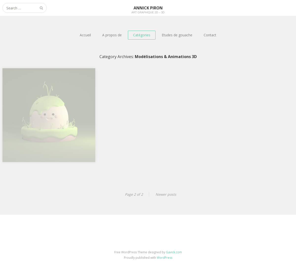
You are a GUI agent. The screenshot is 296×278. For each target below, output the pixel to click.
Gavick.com (174, 252)
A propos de (112, 35)
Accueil (85, 35)
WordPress (164, 258)
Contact (210, 35)
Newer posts (166, 194)
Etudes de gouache (177, 35)
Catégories (141, 35)
